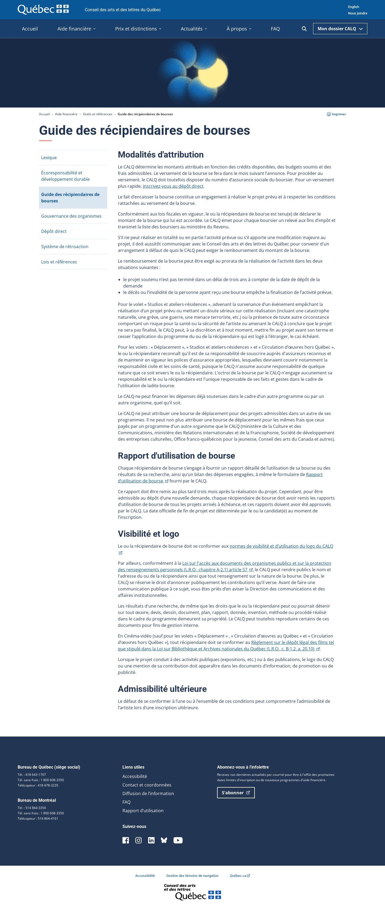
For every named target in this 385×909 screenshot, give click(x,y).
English (353, 7)
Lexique (49, 157)
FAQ (126, 802)
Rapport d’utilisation (143, 811)
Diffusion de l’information (148, 793)
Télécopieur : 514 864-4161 (38, 818)
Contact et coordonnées (146, 785)
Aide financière (66, 114)
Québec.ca (240, 876)
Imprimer (336, 114)
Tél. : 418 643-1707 (32, 774)
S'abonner (236, 793)
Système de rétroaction (64, 247)
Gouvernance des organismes (71, 216)
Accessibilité (134, 776)
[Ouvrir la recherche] (304, 29)
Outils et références (97, 114)
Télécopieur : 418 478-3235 (38, 785)
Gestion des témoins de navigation (192, 876)
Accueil (44, 114)
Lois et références (59, 262)
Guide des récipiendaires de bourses (70, 197)
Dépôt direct (54, 231)
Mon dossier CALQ (340, 29)
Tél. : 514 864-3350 (32, 808)
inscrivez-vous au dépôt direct (173, 186)
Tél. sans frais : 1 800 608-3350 (41, 780)
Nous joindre (357, 13)
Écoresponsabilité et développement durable (65, 176)
